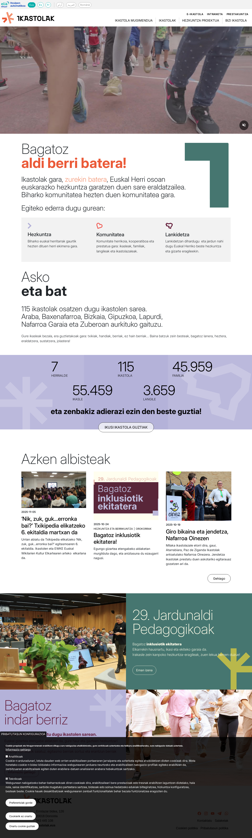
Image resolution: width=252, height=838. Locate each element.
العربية (71, 4)
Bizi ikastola (236, 20)
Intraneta (215, 14)
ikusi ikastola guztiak (126, 427)
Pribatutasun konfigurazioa (23, 734)
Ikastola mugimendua (134, 20)
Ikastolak (167, 20)
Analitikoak (16, 756)
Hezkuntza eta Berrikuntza (113, 528)
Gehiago (219, 578)
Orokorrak (144, 528)
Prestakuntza (237, 14)
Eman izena (144, 670)
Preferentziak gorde (20, 802)
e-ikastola (195, 14)
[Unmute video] (243, 125)
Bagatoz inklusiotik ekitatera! (117, 538)
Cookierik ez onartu (20, 816)
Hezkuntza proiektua (200, 20)
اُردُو (60, 4)
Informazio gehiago (18, 749)
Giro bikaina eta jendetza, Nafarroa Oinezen (197, 535)
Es (40, 4)
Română (85, 4)
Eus (31, 4)
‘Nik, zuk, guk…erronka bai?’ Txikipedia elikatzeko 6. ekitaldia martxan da (53, 525)
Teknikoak (15, 779)
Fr (48, 4)
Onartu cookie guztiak (22, 826)
